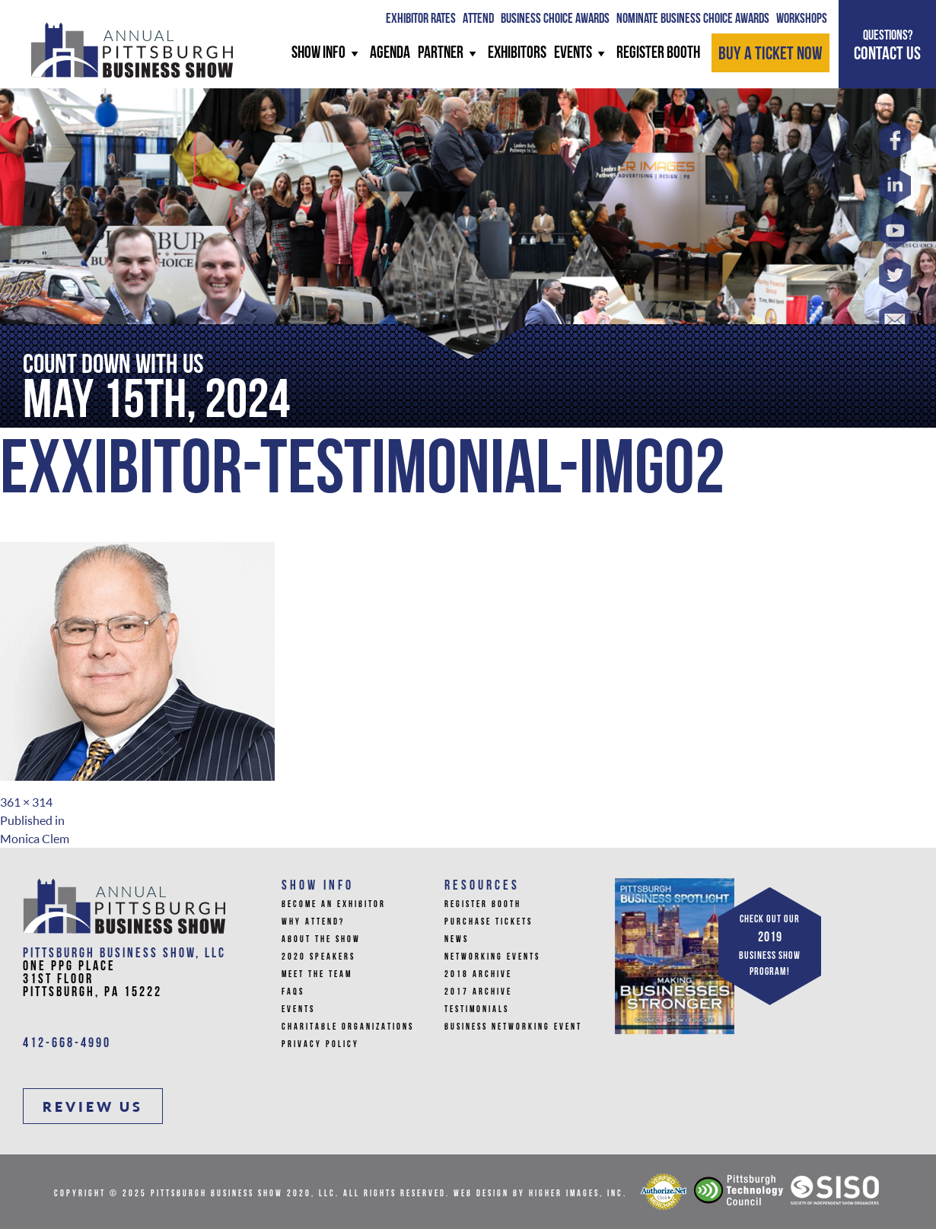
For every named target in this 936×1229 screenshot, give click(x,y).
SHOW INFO (326, 53)
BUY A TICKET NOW (770, 55)
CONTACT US (887, 45)
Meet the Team (317, 974)
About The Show (321, 939)
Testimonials (476, 1009)
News (456, 939)
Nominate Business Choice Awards (692, 19)
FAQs (293, 992)
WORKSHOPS (801, 19)
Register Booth (482, 904)
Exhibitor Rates (421, 19)
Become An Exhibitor (334, 904)
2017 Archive (478, 992)
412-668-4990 (67, 1043)
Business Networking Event (513, 1027)
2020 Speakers (318, 957)
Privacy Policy (320, 1044)
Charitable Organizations (348, 1027)
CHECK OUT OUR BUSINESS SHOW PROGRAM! (770, 946)
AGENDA (390, 53)
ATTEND (478, 19)
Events (581, 53)
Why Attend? (313, 922)
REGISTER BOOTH (658, 53)
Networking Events (492, 957)
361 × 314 (26, 802)
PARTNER (449, 53)
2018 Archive (478, 974)
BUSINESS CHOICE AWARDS (555, 19)
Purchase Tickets (488, 922)
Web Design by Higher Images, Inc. (540, 1194)
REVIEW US (93, 1106)
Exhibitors (517, 53)
